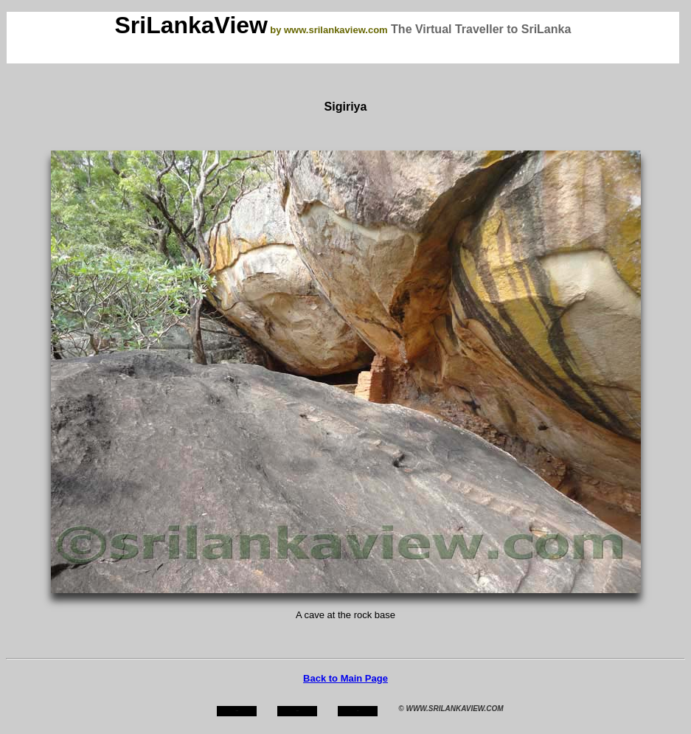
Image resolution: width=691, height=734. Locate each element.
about (297, 710)
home (237, 710)
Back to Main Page (345, 678)
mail (357, 710)
